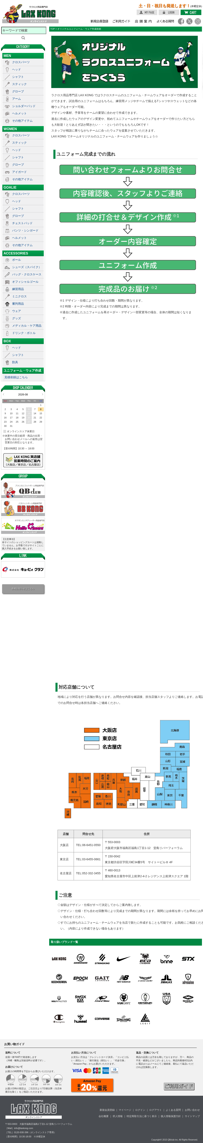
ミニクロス (19, 296)
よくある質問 (173, 1109)
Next (42, 394)
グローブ (18, 91)
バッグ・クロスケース (26, 274)
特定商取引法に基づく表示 (142, 1116)
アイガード (19, 172)
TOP (52, 29)
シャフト (18, 76)
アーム (16, 98)
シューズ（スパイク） (26, 267)
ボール (16, 259)
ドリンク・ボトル (24, 333)
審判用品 (18, 303)
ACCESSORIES (16, 253)
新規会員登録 (107, 1109)
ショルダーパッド (24, 106)
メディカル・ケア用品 (26, 325)
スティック (19, 84)
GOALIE (10, 187)
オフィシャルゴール (25, 281)
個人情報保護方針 (171, 1116)
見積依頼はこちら (16, 377)
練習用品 (18, 289)
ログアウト (155, 1109)
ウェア (16, 311)
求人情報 (118, 1116)
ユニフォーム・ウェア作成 (22, 370)
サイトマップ (192, 1116)
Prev (3, 394)
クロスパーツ (21, 62)
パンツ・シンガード (25, 230)
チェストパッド (22, 223)
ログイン (140, 1109)
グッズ (16, 318)
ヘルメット (19, 113)
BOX (7, 341)
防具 (15, 362)
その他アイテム (22, 120)
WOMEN (10, 129)
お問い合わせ (192, 1109)
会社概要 (104, 1116)
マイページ (125, 1109)
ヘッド (16, 69)
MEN (7, 56)
